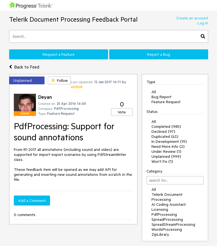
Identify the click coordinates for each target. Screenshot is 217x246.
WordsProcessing (166, 229)
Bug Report (161, 96)
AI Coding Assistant (168, 204)
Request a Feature (59, 54)
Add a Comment (32, 200)
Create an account (192, 18)
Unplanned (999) (166, 156)
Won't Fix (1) (162, 161)
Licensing (159, 209)
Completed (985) (166, 126)
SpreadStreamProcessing (173, 224)
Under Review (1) (166, 151)
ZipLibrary (160, 234)
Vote (122, 112)
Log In (202, 23)
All (153, 91)
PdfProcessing (164, 214)
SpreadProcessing (167, 219)
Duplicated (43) (164, 136)
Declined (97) (163, 131)
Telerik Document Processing (166, 197)
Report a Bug (158, 54)
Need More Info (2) (168, 146)
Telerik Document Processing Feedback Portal (73, 19)
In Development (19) (169, 141)
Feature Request (166, 101)
